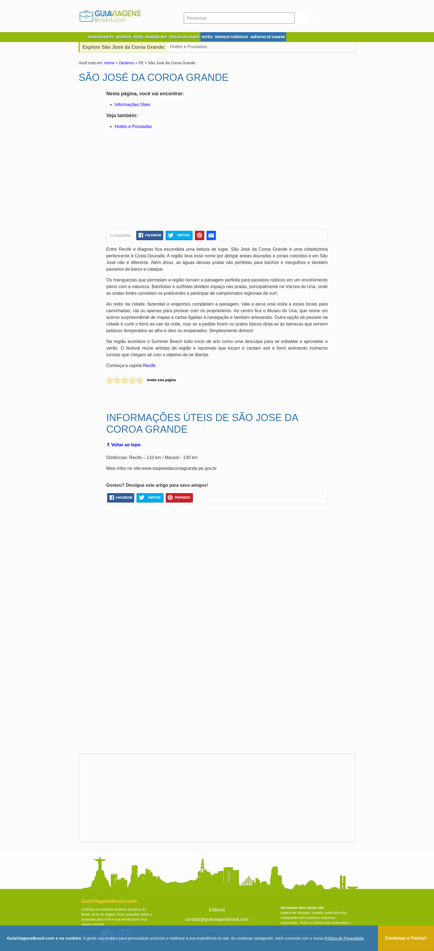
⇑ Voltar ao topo (123, 444)
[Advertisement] (159, 180)
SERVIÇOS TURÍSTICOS (231, 37)
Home (109, 63)
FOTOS (138, 37)
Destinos (126, 63)
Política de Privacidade (344, 938)
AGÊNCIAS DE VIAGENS (267, 37)
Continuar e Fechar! (406, 938)
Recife (149, 365)
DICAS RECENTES (101, 37)
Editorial (217, 910)
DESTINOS (123, 37)
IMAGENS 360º (156, 37)
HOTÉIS (207, 37)
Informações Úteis (132, 104)
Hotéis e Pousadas (188, 46)
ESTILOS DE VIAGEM (184, 37)
